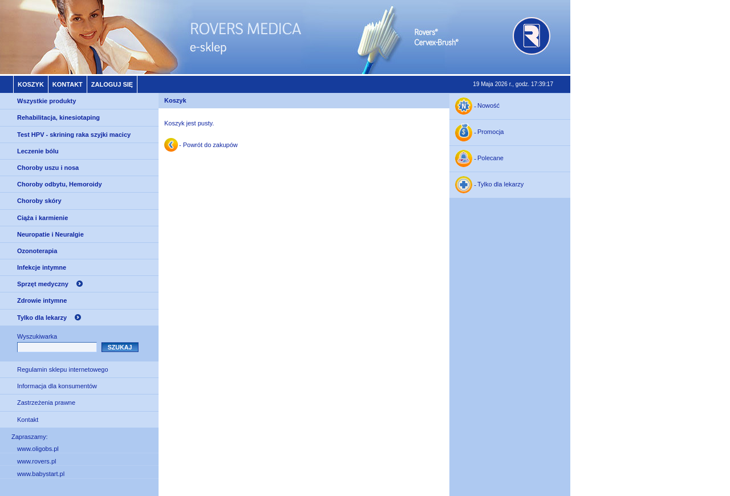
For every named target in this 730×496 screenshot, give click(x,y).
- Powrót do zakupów (208, 144)
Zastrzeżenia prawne (46, 402)
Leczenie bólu (38, 151)
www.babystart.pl (40, 473)
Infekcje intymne (41, 267)
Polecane (490, 158)
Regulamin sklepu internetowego (62, 369)
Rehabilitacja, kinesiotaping (58, 117)
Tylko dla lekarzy (42, 317)
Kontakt (67, 84)
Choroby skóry (39, 200)
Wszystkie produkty (46, 100)
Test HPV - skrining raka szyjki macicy (74, 134)
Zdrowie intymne (42, 300)
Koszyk (31, 84)
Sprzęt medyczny (42, 283)
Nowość (488, 106)
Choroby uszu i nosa (48, 167)
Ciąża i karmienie (42, 217)
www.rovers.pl (36, 461)
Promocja (490, 132)
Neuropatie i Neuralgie (50, 234)
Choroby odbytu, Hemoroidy (59, 184)
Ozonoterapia (37, 250)
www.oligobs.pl (38, 448)
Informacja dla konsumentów (57, 386)
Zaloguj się (112, 84)
